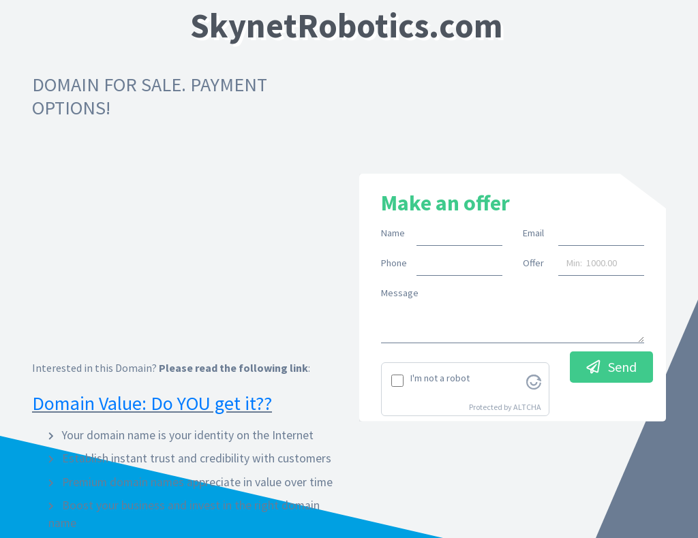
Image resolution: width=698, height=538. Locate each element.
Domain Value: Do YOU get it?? (152, 403)
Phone (393, 263)
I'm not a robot (440, 378)
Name (393, 233)
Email (533, 233)
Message (400, 293)
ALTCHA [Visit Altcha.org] (527, 407)
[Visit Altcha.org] (533, 380)
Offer (533, 263)
